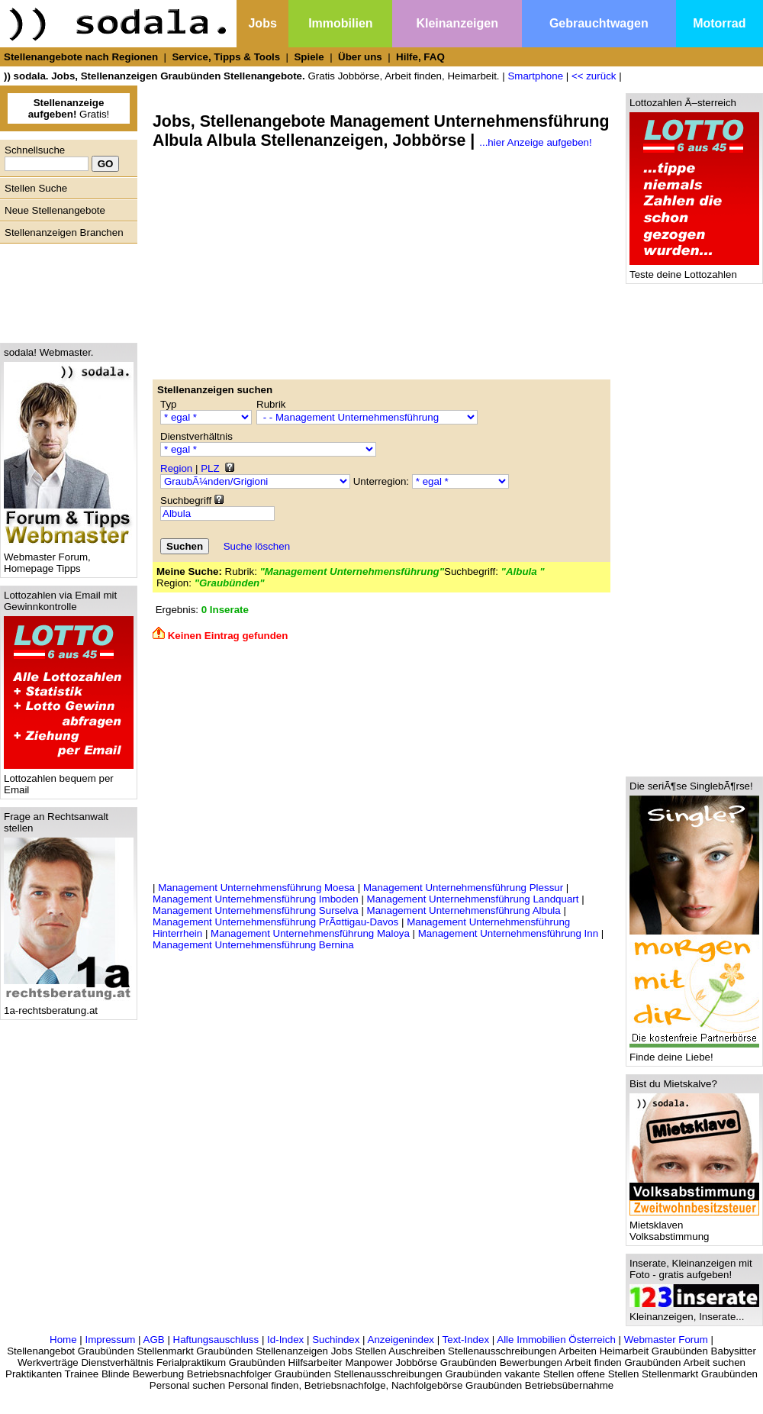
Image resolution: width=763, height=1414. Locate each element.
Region (176, 468)
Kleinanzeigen (457, 23)
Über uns (360, 57)
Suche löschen (257, 546)
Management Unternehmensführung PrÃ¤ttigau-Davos (275, 922)
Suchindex (335, 1339)
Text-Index (466, 1339)
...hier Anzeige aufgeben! (535, 142)
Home (63, 1339)
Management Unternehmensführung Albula (464, 910)
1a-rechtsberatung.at (69, 1006)
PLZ (210, 468)
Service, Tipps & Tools (226, 57)
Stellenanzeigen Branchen (64, 232)
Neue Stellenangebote (55, 210)
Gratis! (69, 108)
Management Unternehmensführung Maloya (310, 933)
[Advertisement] (65, 289)
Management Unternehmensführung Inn (508, 933)
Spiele (309, 57)
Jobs (262, 23)
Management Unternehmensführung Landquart (473, 899)
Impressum (110, 1339)
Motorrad (719, 23)
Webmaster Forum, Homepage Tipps (69, 558)
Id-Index (285, 1339)
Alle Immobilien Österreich (556, 1339)
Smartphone (535, 76)
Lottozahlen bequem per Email (69, 779)
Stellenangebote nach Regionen (81, 57)
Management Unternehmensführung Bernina (253, 945)
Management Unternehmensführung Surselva (256, 910)
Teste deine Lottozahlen (694, 270)
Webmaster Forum (666, 1339)
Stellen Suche (36, 188)
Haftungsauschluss (216, 1339)
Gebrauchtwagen (599, 23)
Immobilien (340, 23)
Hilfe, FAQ (420, 57)
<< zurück (594, 76)
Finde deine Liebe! (694, 1052)
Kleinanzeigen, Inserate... (694, 1312)
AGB (154, 1339)
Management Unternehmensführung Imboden (256, 899)
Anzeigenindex (401, 1339)
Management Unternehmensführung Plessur (463, 887)
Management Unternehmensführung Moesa (256, 887)
